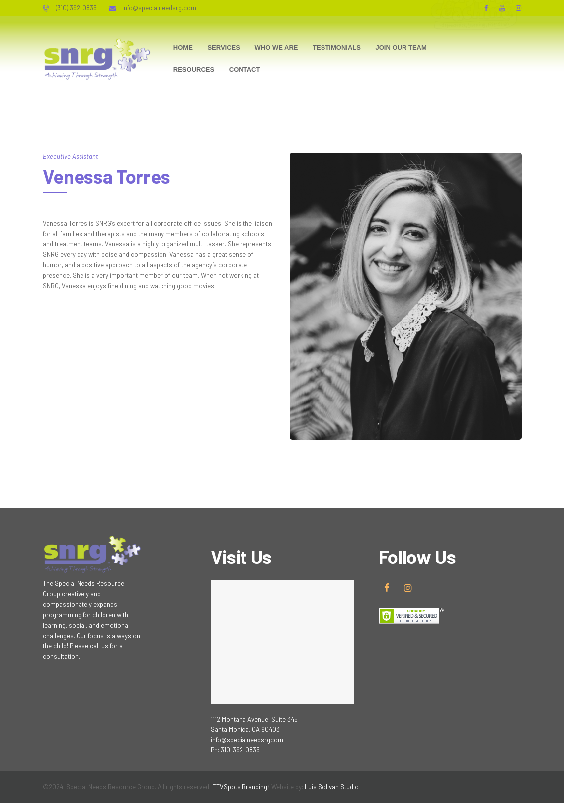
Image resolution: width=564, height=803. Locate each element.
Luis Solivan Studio (332, 787)
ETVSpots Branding (239, 787)
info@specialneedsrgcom (247, 740)
